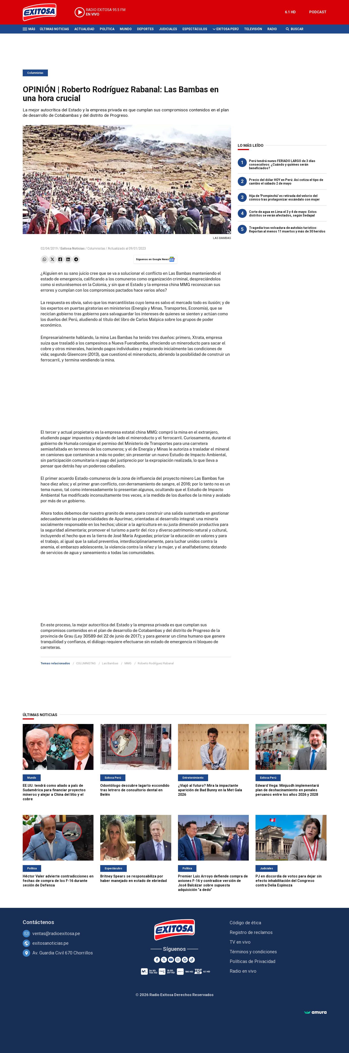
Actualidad (84, 29)
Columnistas (35, 72)
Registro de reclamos (251, 932)
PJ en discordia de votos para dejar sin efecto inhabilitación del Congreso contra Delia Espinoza (289, 880)
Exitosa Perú (227, 29)
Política (107, 29)
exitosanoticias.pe (50, 943)
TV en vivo (240, 942)
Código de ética (245, 922)
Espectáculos (194, 29)
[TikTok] (192, 960)
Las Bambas (110, 663)
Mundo (126, 29)
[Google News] (185, 960)
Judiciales (168, 29)
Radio (272, 29)
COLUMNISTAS (86, 663)
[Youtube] (171, 960)
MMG (127, 663)
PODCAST (318, 12)
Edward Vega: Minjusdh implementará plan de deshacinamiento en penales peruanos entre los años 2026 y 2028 (287, 790)
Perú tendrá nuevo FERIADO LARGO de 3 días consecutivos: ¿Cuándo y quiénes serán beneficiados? (282, 164)
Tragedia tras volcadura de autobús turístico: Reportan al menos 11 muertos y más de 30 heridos (287, 229)
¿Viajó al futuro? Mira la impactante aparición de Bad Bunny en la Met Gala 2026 (210, 790)
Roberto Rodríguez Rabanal (156, 663)
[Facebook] (157, 960)
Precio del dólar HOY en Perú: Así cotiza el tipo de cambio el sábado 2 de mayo (286, 181)
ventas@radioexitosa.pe (56, 933)
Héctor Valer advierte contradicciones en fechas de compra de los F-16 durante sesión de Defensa (58, 880)
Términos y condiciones (253, 951)
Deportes (145, 29)
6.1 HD (290, 12)
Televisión (253, 29)
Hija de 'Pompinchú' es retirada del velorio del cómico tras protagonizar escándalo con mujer (284, 197)
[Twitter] (164, 960)
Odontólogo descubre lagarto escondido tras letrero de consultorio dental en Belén (134, 790)
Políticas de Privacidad (252, 961)
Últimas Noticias (54, 29)
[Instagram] (178, 960)
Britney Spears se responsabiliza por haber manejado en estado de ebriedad (133, 878)
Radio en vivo (243, 971)
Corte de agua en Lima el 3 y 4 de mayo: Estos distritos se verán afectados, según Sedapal (283, 213)
